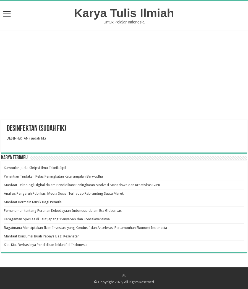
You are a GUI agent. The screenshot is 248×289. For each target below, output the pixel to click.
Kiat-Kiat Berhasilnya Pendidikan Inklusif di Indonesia (45, 245)
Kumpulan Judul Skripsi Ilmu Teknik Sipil (35, 168)
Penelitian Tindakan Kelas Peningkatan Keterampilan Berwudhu (53, 176)
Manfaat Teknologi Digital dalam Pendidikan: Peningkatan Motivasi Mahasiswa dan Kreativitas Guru (82, 185)
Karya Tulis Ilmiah (124, 13)
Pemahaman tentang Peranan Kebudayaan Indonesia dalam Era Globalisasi (63, 210)
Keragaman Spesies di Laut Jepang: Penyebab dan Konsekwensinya (57, 219)
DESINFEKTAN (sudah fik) (26, 138)
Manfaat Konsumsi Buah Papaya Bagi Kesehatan (42, 236)
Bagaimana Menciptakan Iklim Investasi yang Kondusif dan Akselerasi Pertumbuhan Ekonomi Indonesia (85, 228)
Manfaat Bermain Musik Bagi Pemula (33, 202)
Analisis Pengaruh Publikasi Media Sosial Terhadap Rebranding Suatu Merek (64, 193)
